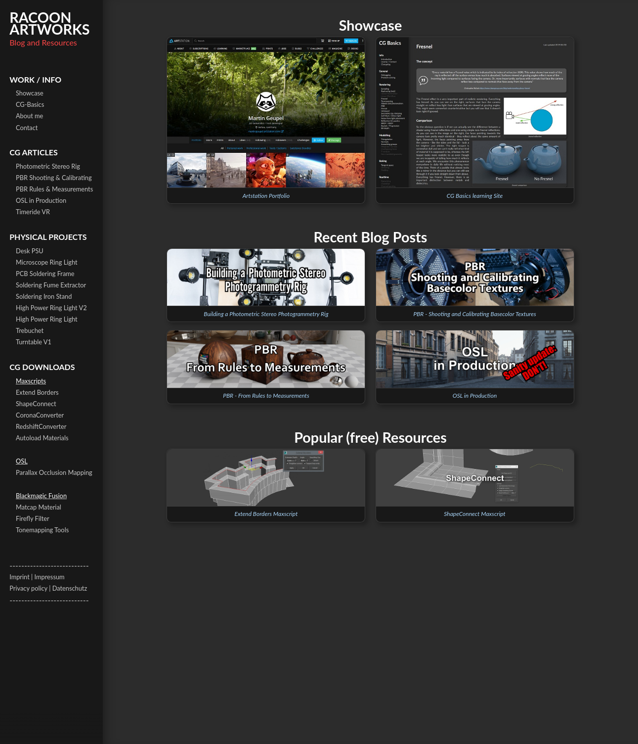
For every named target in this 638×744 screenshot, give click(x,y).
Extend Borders (37, 392)
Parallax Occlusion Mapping (54, 472)
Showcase (29, 93)
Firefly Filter (32, 518)
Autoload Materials (42, 438)
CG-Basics (30, 104)
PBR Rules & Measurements (54, 189)
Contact (27, 128)
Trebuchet (29, 330)
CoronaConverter (40, 415)
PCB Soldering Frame (45, 274)
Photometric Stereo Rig (48, 166)
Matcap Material (38, 507)
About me (29, 116)
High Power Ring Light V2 (51, 308)
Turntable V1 (33, 342)
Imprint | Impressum (36, 577)
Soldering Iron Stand (44, 296)
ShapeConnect (36, 404)
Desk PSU (29, 251)
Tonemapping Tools (42, 530)
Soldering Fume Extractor (51, 285)
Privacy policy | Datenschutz (48, 588)
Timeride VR (33, 212)
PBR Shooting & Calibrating (54, 178)
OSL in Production (41, 200)
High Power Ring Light (47, 319)
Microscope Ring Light (47, 262)
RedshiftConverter (41, 426)
